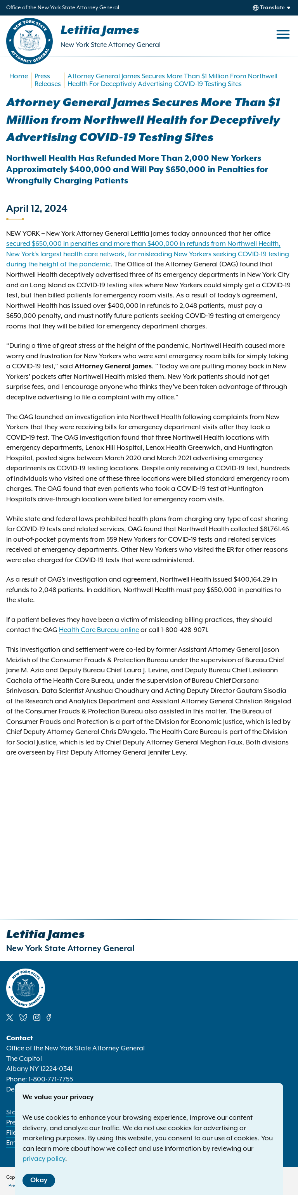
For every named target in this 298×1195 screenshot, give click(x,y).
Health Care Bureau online (99, 630)
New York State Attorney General (111, 45)
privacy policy (44, 1159)
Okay (38, 1180)
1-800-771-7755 (51, 1079)
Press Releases (48, 80)
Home (18, 76)
